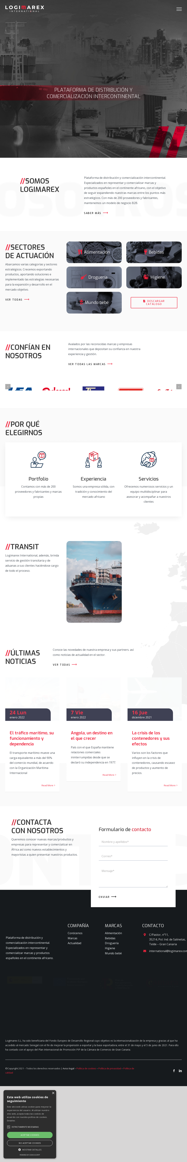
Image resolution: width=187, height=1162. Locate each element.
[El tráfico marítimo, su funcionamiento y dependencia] (32, 704)
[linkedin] (180, 1138)
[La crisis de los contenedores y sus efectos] (155, 704)
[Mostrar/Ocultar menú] (179, 9)
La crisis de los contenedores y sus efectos (151, 749)
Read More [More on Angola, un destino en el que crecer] (108, 785)
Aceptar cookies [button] (30, 1135)
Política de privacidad (109, 1135)
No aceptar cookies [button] (30, 1143)
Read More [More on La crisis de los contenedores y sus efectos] (170, 796)
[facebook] (174, 1138)
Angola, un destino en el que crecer (91, 746)
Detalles (11, 1120)
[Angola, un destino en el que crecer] (93, 704)
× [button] (53, 1093)
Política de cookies (86, 1135)
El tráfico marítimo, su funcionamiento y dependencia (32, 749)
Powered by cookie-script (30, 1155)
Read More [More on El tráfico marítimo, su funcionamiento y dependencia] (47, 796)
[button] (30, 1149)
